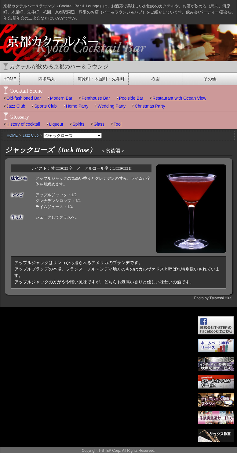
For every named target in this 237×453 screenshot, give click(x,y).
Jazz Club (15, 106)
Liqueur (56, 124)
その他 (209, 78)
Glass (98, 124)
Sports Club (45, 106)
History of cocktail (23, 124)
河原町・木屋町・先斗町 (101, 78)
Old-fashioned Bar (23, 98)
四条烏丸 (46, 78)
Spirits (78, 124)
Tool (118, 124)
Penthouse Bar (96, 98)
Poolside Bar (131, 98)
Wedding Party (112, 106)
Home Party (77, 106)
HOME (9, 78)
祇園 (155, 78)
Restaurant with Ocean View (179, 98)
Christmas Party (150, 106)
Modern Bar (61, 98)
